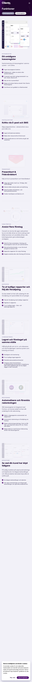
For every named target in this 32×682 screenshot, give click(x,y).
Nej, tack (12, 677)
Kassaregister (21, 13)
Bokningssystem (8, 13)
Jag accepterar (22, 677)
